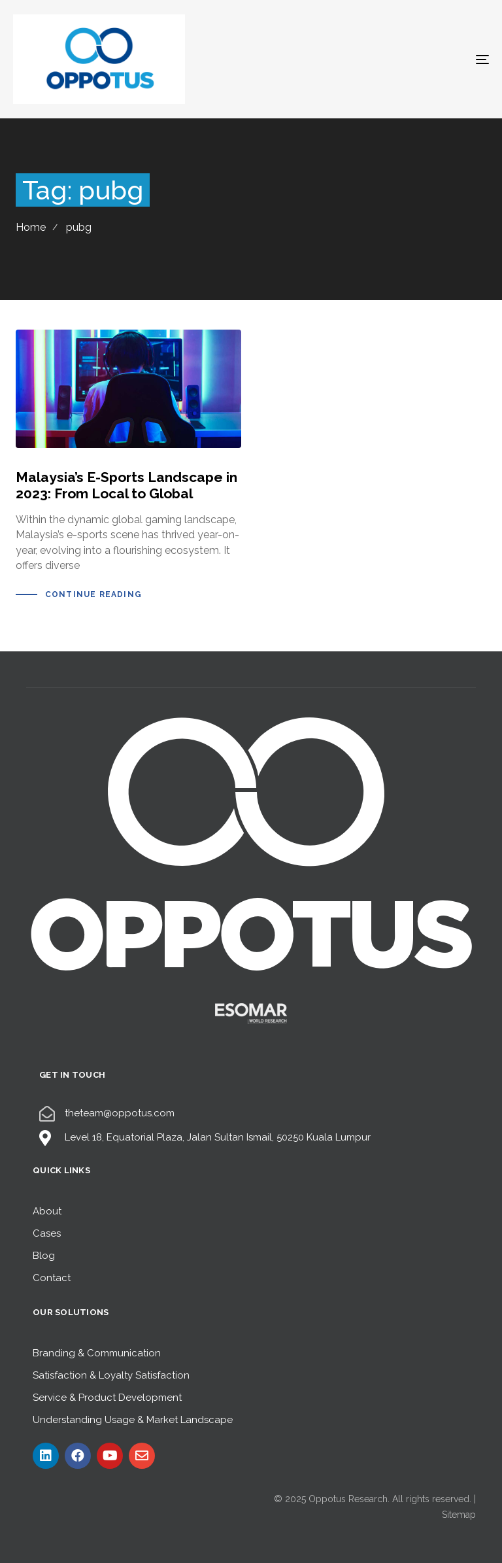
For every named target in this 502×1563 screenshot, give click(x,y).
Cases (47, 1233)
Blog (44, 1256)
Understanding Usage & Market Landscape (133, 1420)
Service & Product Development (107, 1397)
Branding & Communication (97, 1353)
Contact (52, 1278)
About (47, 1211)
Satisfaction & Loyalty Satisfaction (111, 1375)
